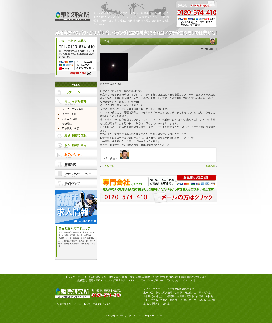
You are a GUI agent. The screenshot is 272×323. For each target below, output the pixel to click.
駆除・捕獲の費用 (154, 277)
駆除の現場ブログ (196, 277)
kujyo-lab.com (134, 315)
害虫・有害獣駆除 (90, 277)
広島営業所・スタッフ (126, 280)
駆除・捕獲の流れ (111, 277)
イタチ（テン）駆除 (73, 109)
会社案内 (82, 280)
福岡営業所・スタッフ (100, 280)
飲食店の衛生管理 (175, 277)
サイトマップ (187, 280)
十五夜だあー (109, 166)
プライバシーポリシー (151, 280)
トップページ (73, 277)
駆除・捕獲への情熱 (133, 277)
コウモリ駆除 (69, 114)
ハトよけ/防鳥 (69, 118)
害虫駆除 (67, 123)
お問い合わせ (171, 280)
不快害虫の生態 (70, 128)
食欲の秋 (210, 166)
